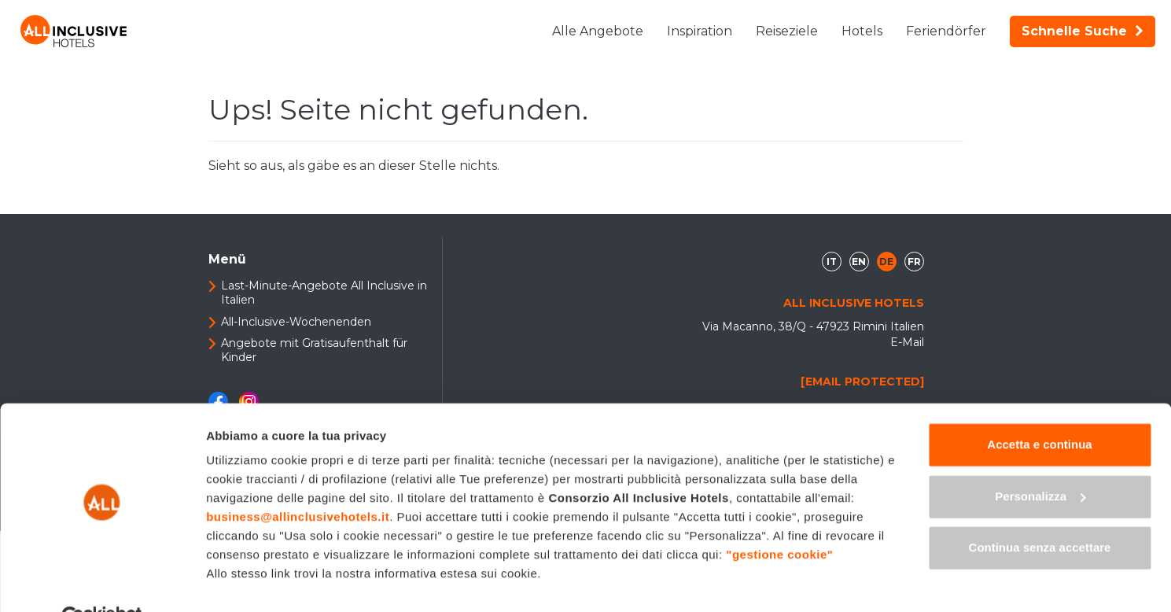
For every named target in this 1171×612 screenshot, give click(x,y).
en (859, 261)
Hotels (861, 31)
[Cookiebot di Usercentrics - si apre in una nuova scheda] (102, 581)
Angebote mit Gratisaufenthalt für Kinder (314, 350)
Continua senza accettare (1040, 511)
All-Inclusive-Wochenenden (296, 322)
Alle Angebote (597, 31)
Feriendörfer (946, 31)
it (832, 261)
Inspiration (699, 31)
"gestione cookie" (779, 518)
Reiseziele (787, 31)
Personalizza (1040, 459)
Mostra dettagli (248, 581)
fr (914, 261)
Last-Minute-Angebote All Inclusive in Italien (324, 292)
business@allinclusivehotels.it (297, 481)
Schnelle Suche (1082, 31)
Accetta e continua (1039, 408)
